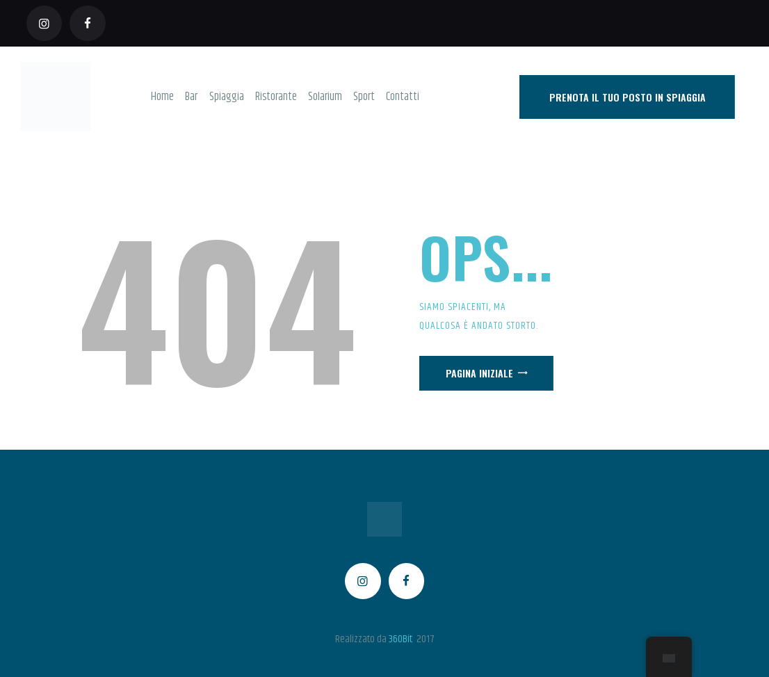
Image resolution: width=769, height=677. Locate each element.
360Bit (400, 639)
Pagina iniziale (479, 373)
